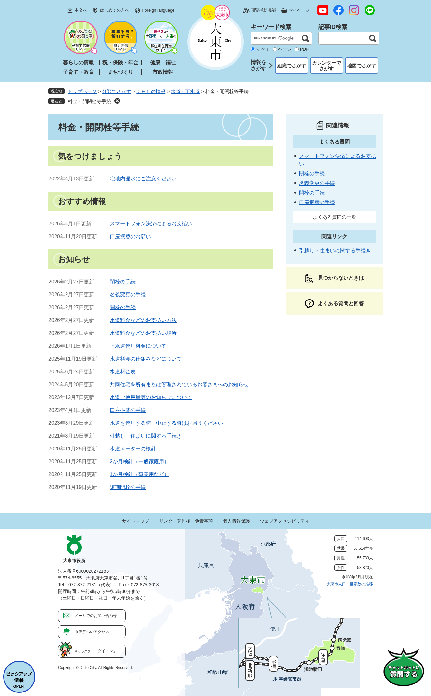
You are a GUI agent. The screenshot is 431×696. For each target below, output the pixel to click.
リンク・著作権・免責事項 (186, 521)
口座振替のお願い (130, 236)
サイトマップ (135, 521)
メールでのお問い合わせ (96, 615)
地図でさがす (361, 65)
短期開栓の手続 (128, 487)
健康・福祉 (163, 62)
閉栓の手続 (123, 281)
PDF (304, 49)
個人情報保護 (236, 521)
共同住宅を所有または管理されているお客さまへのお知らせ (179, 384)
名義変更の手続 (128, 294)
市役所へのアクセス (92, 632)
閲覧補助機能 (263, 10)
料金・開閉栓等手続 (89, 101)
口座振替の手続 (128, 410)
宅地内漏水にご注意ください (143, 178)
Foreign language (158, 10)
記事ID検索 (332, 27)
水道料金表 (123, 371)
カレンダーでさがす (326, 65)
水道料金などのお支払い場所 (143, 333)
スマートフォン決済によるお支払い (151, 223)
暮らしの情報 (78, 62)
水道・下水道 (185, 91)
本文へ (81, 10)
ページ (285, 49)
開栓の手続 (123, 307)
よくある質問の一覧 (334, 217)
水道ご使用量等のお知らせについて (151, 397)
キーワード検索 (271, 27)
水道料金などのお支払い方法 (143, 320)
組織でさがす (291, 65)
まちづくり (120, 72)
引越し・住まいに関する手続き (146, 436)
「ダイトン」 (96, 651)
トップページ (82, 91)
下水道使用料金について (138, 346)
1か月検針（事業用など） (139, 474)
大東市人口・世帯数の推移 (350, 584)
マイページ (299, 10)
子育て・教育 (78, 72)
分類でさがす (116, 91)
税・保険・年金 (120, 62)
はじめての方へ (114, 10)
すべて (263, 49)
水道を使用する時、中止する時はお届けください (166, 423)
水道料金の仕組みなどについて (146, 358)
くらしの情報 (150, 91)
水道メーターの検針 (133, 448)
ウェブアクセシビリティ (284, 521)
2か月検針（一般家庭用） (139, 461)
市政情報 (163, 72)
